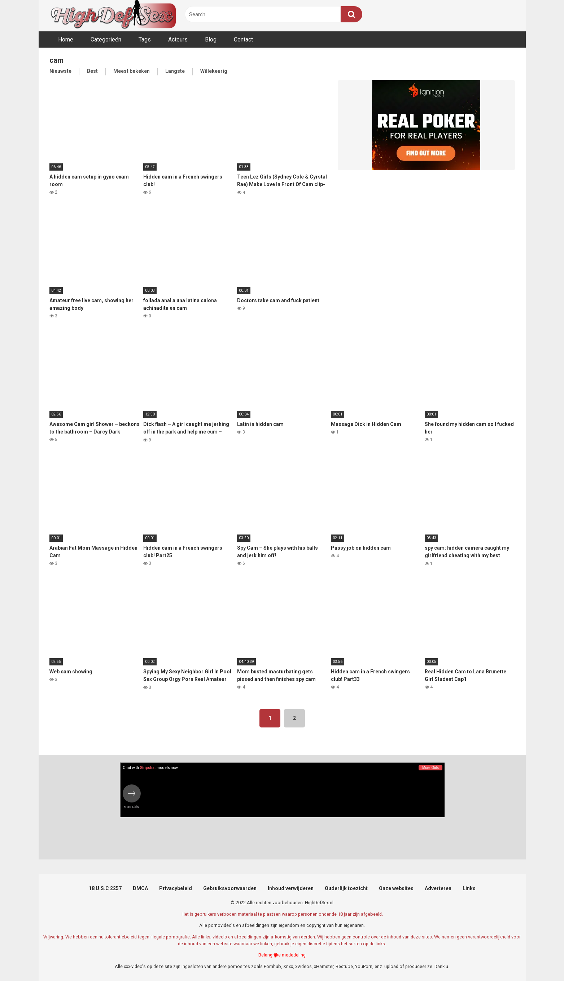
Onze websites (396, 888)
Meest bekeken (131, 71)
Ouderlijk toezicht (346, 888)
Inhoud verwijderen (291, 888)
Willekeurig (213, 71)
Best (92, 71)
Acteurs (178, 39)
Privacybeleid (175, 888)
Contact (243, 39)
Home (65, 39)
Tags (145, 39)
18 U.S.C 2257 (105, 888)
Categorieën (106, 39)
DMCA (140, 888)
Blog (211, 39)
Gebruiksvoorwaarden (230, 888)
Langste (175, 71)
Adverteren (438, 888)
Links (469, 888)
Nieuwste (60, 71)
